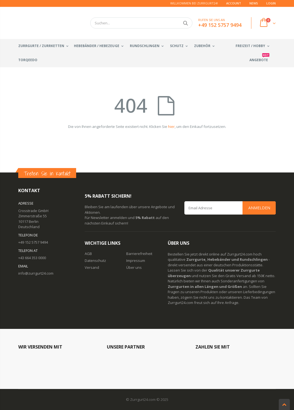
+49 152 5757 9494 (33, 242)
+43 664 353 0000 (32, 257)
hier (171, 126)
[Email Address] (230, 208)
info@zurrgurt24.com (35, 273)
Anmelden (259, 207)
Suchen (185, 23)
